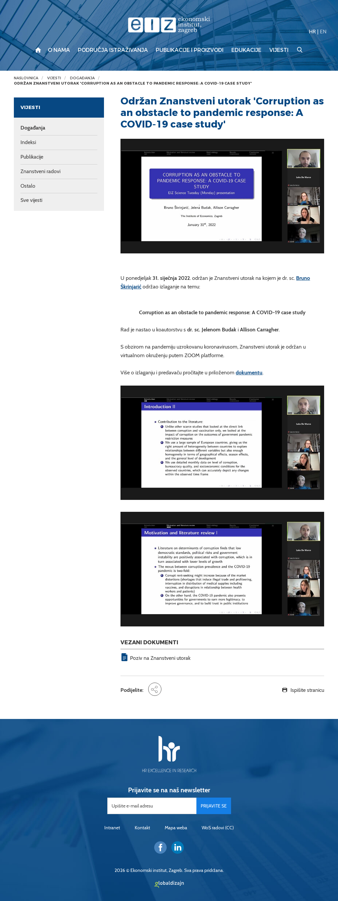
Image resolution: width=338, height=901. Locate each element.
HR (312, 31)
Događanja (82, 78)
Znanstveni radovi (40, 171)
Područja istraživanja (113, 50)
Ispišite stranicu (307, 690)
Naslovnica (26, 78)
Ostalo (27, 186)
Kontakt (142, 828)
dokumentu (249, 372)
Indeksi (28, 142)
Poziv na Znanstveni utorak (160, 658)
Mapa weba (176, 828)
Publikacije (31, 157)
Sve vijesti (31, 200)
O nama (59, 50)
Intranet (112, 828)
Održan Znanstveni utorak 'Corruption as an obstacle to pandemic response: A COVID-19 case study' (133, 83)
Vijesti (278, 50)
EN (323, 31)
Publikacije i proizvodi (189, 50)
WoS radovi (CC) (218, 828)
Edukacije (246, 50)
